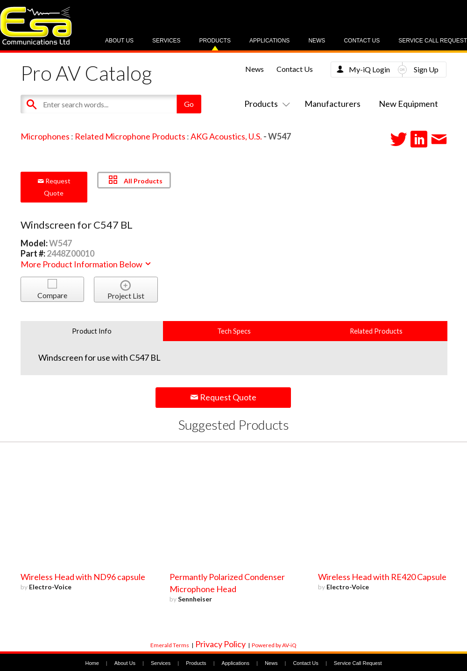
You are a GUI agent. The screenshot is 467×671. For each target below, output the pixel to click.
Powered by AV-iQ (274, 645)
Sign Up (426, 69)
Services (166, 40)
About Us (119, 40)
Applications (269, 40)
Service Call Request (432, 40)
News (316, 40)
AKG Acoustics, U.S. (226, 136)
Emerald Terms (169, 645)
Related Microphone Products (130, 136)
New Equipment (408, 103)
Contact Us (362, 40)
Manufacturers (332, 103)
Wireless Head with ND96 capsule (83, 577)
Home (92, 663)
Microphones (45, 136)
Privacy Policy (220, 644)
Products (215, 40)
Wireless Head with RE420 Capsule (382, 577)
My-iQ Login (369, 69)
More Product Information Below (86, 264)
